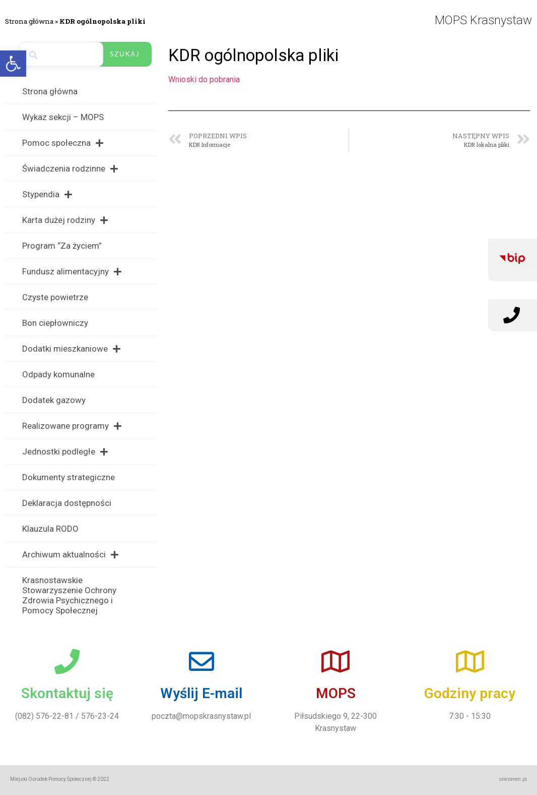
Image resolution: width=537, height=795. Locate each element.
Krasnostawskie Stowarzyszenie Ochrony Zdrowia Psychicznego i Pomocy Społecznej (69, 595)
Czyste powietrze (55, 297)
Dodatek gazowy (54, 400)
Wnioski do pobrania (204, 79)
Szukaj (125, 54)
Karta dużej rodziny (65, 220)
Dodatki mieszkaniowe (71, 348)
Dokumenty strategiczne (68, 477)
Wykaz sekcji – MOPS (63, 117)
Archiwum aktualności (70, 554)
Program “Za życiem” (62, 246)
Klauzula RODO (50, 529)
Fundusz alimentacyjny (71, 271)
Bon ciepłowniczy (55, 323)
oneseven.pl (513, 779)
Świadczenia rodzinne (70, 168)
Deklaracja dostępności (66, 503)
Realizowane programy (71, 426)
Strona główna (29, 21)
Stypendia (47, 194)
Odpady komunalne (58, 374)
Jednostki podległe (65, 451)
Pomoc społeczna (62, 143)
